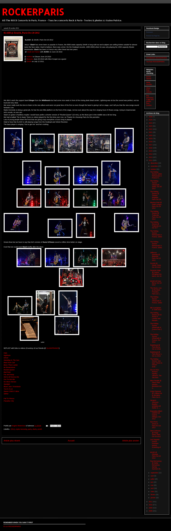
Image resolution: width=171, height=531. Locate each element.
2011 (151, 502)
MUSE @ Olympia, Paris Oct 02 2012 (155, 455)
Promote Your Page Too (152, 35)
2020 (151, 135)
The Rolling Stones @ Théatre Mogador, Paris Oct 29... (156, 195)
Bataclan (30, 59)
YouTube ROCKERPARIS (155, 62)
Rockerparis (149, 32)
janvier (153, 498)
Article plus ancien (130, 441)
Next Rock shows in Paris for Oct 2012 (155, 424)
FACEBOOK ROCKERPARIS (156, 58)
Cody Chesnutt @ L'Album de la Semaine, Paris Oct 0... (156, 394)
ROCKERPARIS (33, 12)
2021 (151, 132)
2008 (151, 511)
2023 (151, 126)
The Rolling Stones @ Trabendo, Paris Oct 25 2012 (155, 215)
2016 (151, 148)
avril (152, 488)
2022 (151, 129)
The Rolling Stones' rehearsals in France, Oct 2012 (155, 338)
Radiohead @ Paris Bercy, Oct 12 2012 (155, 347)
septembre (155, 473)
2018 (151, 142)
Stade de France (33, 52)
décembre (154, 163)
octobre (153, 169)
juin (152, 482)
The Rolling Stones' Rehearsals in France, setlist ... (156, 235)
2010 (151, 505)
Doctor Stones (148, 78)
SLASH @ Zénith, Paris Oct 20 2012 (155, 265)
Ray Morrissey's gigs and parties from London (150, 100)
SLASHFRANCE (52, 348)
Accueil (71, 441)
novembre (154, 166)
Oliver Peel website (149, 90)
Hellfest (29, 57)
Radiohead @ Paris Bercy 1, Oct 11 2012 (156, 354)
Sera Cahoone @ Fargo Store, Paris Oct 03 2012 (155, 433)
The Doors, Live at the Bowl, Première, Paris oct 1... (156, 291)
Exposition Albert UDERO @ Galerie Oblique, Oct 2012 (156, 415)
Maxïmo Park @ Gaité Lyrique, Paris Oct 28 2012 (156, 205)
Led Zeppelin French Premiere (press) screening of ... (155, 444)
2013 (151, 157)
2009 (151, 508)
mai (152, 485)
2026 (151, 117)
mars (153, 491)
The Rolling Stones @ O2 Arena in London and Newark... (156, 316)
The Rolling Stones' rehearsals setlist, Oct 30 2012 (156, 184)
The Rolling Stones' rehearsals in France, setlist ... (156, 300)
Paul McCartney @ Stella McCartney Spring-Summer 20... (156, 465)
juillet (153, 479)
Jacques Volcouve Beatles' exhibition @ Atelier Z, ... (155, 404)
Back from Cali (9, 362)
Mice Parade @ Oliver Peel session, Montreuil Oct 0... (155, 384)
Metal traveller (149, 83)
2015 (151, 151)
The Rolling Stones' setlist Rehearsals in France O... (156, 175)
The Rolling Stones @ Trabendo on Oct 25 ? (155, 225)
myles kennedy (21, 429)
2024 (151, 123)
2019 (151, 138)
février (153, 494)
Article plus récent (12, 441)
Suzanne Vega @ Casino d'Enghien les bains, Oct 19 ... (156, 274)
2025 (151, 120)
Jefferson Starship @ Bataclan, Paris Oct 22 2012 (155, 256)
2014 (151, 154)
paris (30, 429)
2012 (13, 429)
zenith (40, 429)
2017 (151, 145)
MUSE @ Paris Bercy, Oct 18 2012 (156, 283)
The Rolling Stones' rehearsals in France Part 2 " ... (156, 327)
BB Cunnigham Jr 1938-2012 (155, 309)
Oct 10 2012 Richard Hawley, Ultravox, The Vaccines (155, 373)
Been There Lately (11, 365)
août (152, 476)
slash (34, 429)
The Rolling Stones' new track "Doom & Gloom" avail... (156, 363)
